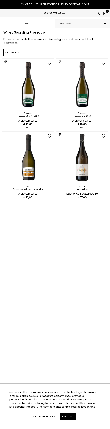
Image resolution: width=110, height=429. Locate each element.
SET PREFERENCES (44, 416)
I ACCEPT (68, 416)
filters (30, 23)
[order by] (82, 23)
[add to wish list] (49, 63)
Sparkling (12, 52)
